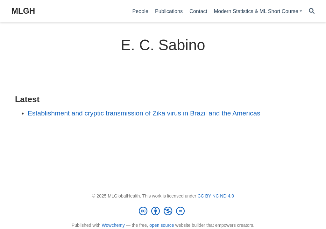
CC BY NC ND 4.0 (215, 195)
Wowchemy (113, 225)
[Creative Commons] (163, 211)
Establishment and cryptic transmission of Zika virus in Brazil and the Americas (144, 113)
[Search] (312, 11)
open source (161, 225)
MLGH (23, 10)
